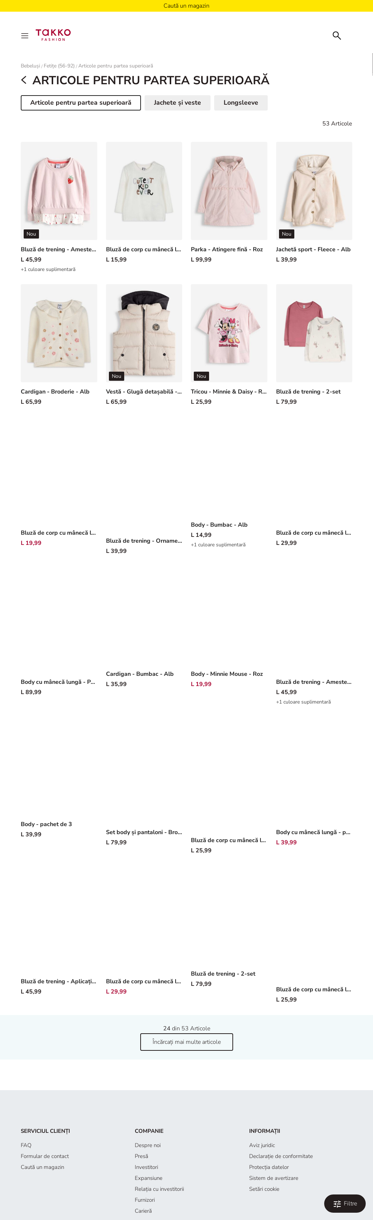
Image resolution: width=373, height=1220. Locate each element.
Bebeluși (30, 65)
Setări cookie (264, 1189)
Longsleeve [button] (241, 102)
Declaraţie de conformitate (281, 1156)
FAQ (26, 1145)
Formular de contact (45, 1156)
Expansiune (148, 1178)
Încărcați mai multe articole (187, 1042)
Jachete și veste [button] (177, 102)
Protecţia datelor (269, 1167)
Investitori (146, 1167)
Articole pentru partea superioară (115, 65)
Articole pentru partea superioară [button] (80, 104)
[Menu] (25, 35)
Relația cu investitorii (159, 1189)
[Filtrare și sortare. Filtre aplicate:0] (345, 1203)
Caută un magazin (42, 1167)
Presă (141, 1156)
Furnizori (145, 1200)
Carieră (143, 1211)
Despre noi (148, 1145)
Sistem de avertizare (273, 1178)
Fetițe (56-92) (59, 65)
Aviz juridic (262, 1145)
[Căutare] (336, 35)
